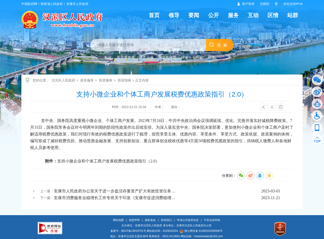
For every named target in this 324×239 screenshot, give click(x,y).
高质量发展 (126, 57)
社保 (184, 57)
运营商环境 (167, 57)
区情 (273, 15)
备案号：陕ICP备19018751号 (128, 230)
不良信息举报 (212, 220)
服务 (233, 15)
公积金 (197, 57)
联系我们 (166, 220)
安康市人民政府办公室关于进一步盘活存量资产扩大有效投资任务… (114, 191)
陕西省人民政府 (52, 4)
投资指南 (124, 80)
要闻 (193, 15)
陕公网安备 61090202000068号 (201, 230)
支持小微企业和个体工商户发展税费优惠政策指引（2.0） (108, 161)
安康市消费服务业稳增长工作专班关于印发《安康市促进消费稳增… (114, 198)
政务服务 (87, 80)
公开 (213, 15)
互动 (253, 15)
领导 (174, 15)
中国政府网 (29, 4)
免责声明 (134, 220)
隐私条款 (150, 220)
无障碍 (264, 4)
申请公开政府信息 (188, 220)
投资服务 (105, 80)
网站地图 (118, 220)
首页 (154, 15)
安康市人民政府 (77, 4)
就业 (211, 57)
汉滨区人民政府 (63, 80)
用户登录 (248, 4)
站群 (292, 15)
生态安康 (146, 57)
